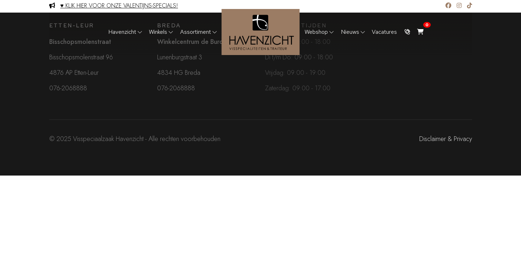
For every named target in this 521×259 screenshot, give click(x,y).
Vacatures (384, 32)
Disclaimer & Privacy (445, 139)
